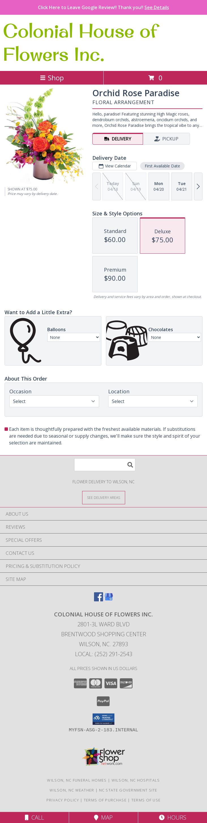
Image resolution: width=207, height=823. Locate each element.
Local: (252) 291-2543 (103, 654)
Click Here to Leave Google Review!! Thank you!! (103, 7)
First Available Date (162, 166)
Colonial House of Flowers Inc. (80, 42)
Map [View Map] (103, 817)
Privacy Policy (62, 800)
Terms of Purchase (105, 800)
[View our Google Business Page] (108, 599)
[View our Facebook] (98, 599)
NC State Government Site (128, 790)
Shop (52, 77)
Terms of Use (146, 800)
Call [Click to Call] (34, 817)
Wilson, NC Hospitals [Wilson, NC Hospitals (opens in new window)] (136, 780)
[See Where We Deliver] (103, 497)
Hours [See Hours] (172, 817)
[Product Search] (104, 464)
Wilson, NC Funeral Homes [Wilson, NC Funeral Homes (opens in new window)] (76, 780)
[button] (103, 719)
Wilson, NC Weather (72, 790)
